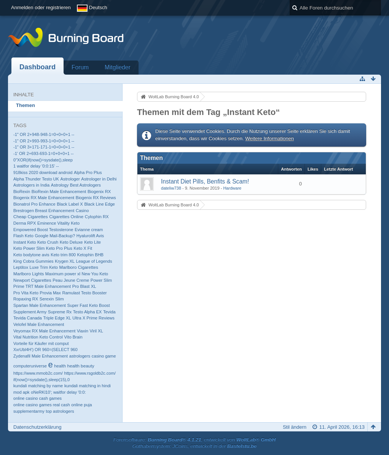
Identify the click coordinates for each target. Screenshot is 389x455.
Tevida (109, 312)
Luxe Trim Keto (44, 267)
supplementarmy (29, 411)
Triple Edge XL (57, 318)
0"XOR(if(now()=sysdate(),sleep (43, 160)
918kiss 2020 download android (42, 172)
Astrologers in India (31, 185)
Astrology (60, 185)
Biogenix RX (99, 191)
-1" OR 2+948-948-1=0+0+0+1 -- (43, 134)
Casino (82, 210)
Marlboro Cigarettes (78, 267)
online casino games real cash (41, 404)
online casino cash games (37, 398)
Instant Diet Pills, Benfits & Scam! (205, 181)
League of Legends (94, 261)
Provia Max (50, 293)
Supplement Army (29, 312)
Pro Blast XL (84, 286)
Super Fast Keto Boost (88, 305)
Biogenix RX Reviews (96, 197)
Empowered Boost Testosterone (43, 229)
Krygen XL (65, 261)
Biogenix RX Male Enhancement (43, 197)
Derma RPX (24, 223)
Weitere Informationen (269, 138)
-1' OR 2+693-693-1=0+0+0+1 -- (43, 153)
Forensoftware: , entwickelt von (194, 439)
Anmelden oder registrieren (41, 7)
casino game (104, 356)
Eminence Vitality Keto (58, 223)
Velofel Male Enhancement (38, 324)
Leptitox (20, 267)
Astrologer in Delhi (98, 179)
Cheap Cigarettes (30, 216)
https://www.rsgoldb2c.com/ (89, 373)
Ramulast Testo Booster (84, 293)
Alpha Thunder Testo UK (36, 179)
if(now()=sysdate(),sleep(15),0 (41, 379)
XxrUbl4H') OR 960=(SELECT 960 (45, 349)
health (60, 366)
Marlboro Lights (28, 273)
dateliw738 (171, 188)
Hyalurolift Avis (90, 235)
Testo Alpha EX (87, 312)
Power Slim (101, 280)
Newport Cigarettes (32, 280)
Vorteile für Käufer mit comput (41, 343)
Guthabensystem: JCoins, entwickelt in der (194, 446)
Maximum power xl (62, 273)
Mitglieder (118, 67)
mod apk (21, 392)
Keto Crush (47, 242)
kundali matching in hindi (87, 385)
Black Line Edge (99, 204)
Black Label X (70, 204)
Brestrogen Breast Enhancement (43, 210)
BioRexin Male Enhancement (59, 191)
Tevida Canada (27, 318)
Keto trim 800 (63, 254)
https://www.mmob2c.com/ (38, 373)
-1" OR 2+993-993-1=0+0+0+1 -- (43, 141)
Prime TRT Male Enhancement (42, 286)
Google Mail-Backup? (55, 235)
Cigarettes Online (66, 216)
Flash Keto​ (23, 235)
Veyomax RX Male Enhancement (44, 331)
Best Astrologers (85, 185)
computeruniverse (30, 366)
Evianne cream (89, 229)
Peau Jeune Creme (71, 280)
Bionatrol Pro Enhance (34, 204)
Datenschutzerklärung (37, 427)
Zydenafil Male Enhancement (40, 356)
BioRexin (21, 191)
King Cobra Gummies (33, 261)
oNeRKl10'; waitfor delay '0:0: (58, 392)
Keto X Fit (83, 248)
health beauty (80, 366)
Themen (25, 105)
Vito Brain (73, 337)
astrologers (80, 356)
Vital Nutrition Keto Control (38, 337)
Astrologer (70, 179)
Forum (80, 67)
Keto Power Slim (29, 248)
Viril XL (96, 331)
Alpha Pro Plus (88, 172)
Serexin (47, 299)
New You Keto (95, 273)
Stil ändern (294, 427)
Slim (59, 299)
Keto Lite (92, 242)
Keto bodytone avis (31, 254)
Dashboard (37, 67)
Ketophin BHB (90, 254)
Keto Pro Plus (59, 248)
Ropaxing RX (25, 299)
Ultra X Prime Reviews (93, 318)
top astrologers (60, 411)
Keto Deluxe (71, 242)
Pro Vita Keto (25, 293)
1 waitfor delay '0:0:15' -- (36, 166)
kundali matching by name (38, 385)
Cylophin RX (97, 216)
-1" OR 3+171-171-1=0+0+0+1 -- (43, 147)
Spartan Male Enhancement (39, 305)
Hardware (232, 188)
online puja (81, 404)
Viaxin (82, 331)
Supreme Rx (60, 312)
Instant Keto (24, 242)
